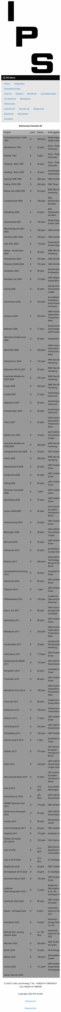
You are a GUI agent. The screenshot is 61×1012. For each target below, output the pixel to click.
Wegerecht (38, 108)
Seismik (8, 93)
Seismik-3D (24, 108)
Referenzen (9, 103)
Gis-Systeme (10, 98)
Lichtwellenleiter (48, 93)
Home (7, 83)
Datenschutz (31, 1008)
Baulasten (9, 113)
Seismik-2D (9, 108)
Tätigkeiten (19, 83)
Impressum (30, 1001)
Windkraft (32, 93)
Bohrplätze (25, 98)
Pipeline (19, 93)
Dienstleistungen (12, 88)
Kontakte (8, 118)
